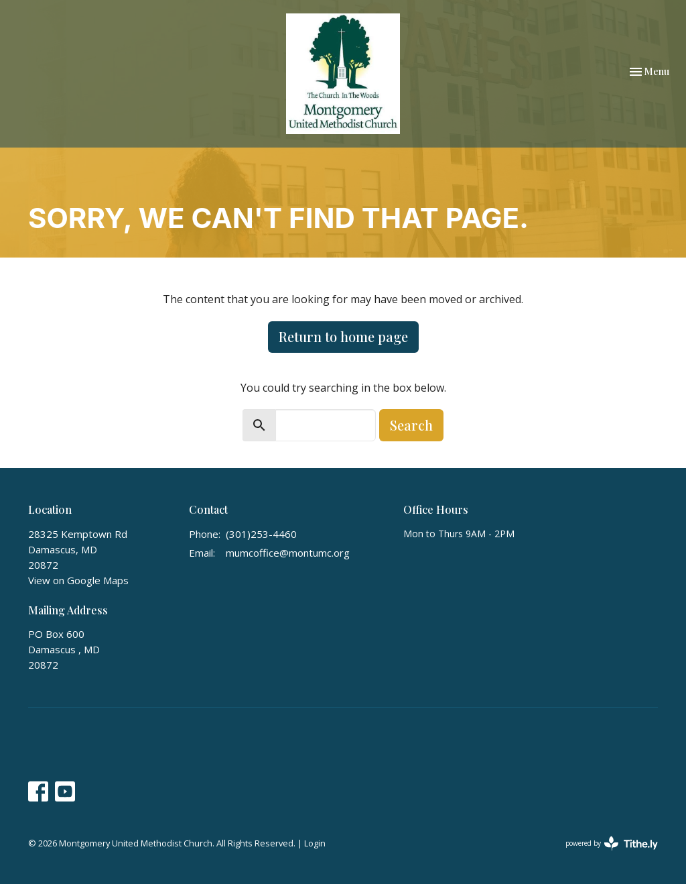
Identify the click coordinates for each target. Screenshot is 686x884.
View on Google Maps (78, 580)
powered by (611, 843)
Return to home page (343, 336)
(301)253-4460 (261, 534)
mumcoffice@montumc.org (288, 552)
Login (315, 843)
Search (411, 425)
